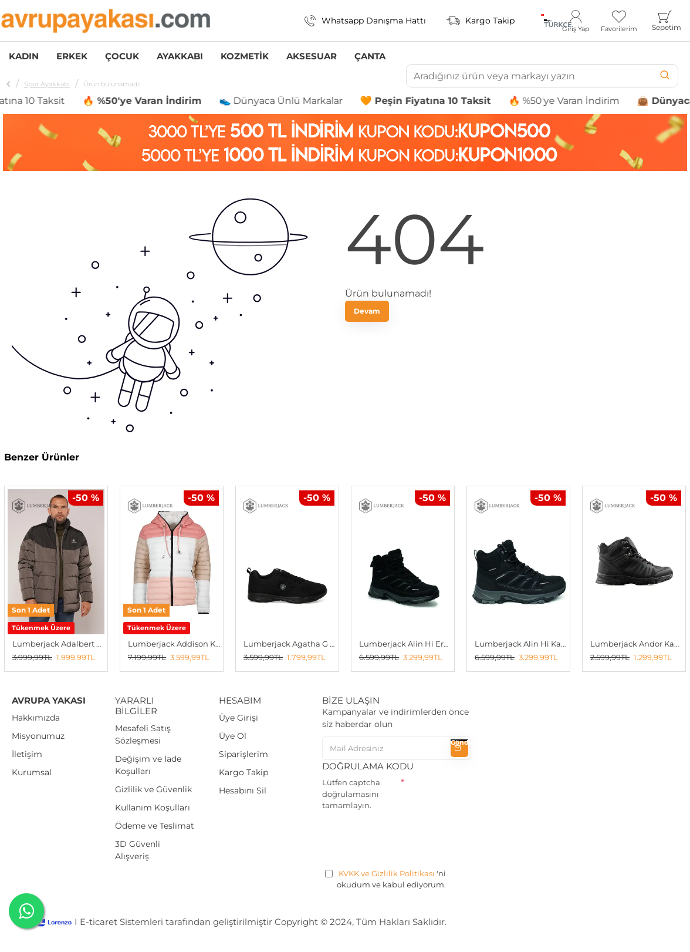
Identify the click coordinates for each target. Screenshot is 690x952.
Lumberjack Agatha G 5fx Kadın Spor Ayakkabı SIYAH (289, 643)
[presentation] (411, 837)
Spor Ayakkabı (47, 84)
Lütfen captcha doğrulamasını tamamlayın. (351, 794)
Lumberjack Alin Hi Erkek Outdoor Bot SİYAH (405, 643)
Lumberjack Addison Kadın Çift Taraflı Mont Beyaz (174, 643)
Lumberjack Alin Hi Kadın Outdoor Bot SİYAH (521, 643)
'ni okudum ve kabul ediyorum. (385, 879)
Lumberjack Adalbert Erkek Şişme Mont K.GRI (58, 643)
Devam (367, 311)
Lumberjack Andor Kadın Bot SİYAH (636, 643)
